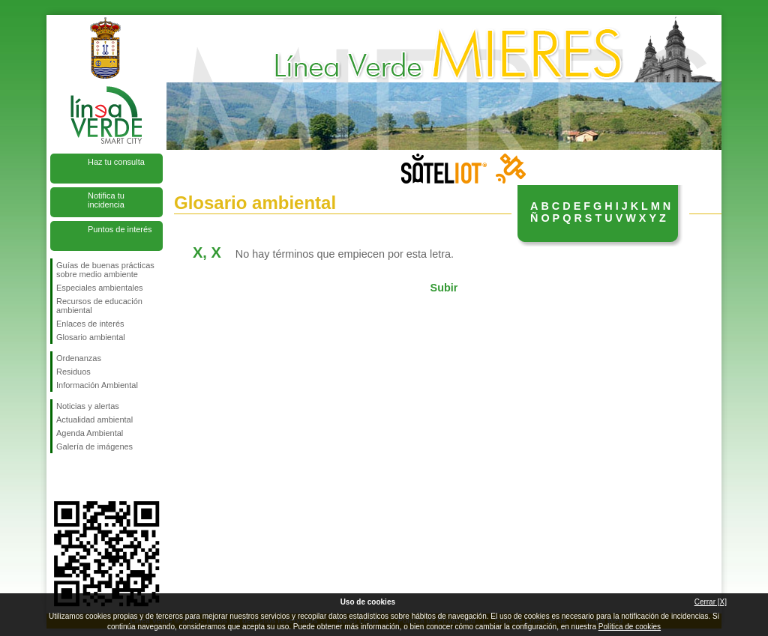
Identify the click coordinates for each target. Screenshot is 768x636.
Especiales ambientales (99, 287)
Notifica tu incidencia (106, 200)
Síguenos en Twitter (84, 477)
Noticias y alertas (87, 406)
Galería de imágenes (94, 446)
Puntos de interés (120, 229)
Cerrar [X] (710, 602)
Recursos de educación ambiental (99, 306)
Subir (444, 288)
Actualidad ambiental (94, 419)
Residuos (73, 371)
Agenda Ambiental (89, 432)
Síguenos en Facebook (59, 477)
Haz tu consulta (116, 161)
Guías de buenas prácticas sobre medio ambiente (105, 270)
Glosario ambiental (90, 337)
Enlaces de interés (90, 323)
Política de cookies (629, 627)
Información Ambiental (97, 385)
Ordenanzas (78, 358)
